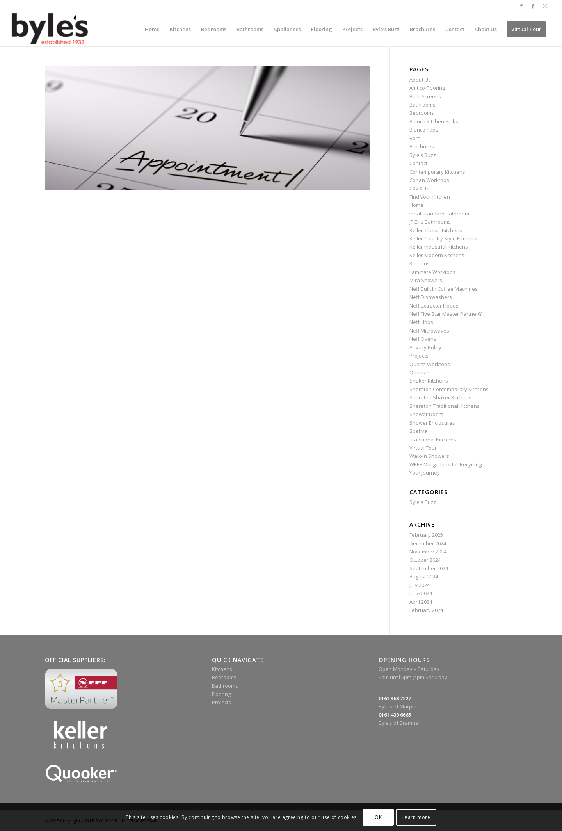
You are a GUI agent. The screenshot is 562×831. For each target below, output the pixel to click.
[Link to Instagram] (545, 6)
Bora (415, 138)
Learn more (416, 817)
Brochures (421, 146)
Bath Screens (425, 96)
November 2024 (427, 551)
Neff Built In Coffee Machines (443, 288)
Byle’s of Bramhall (400, 722)
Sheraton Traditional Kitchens (444, 405)
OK (378, 817)
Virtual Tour (423, 447)
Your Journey (424, 472)
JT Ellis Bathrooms (430, 221)
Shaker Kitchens (428, 380)
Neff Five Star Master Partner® (446, 313)
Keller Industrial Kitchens (438, 246)
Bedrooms (421, 112)
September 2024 (428, 568)
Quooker (419, 372)
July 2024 (419, 585)
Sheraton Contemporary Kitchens (449, 389)
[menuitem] (152, 29)
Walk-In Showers (429, 455)
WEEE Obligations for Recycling (445, 464)
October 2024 (425, 559)
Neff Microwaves (429, 330)
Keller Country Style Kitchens (443, 238)
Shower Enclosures (432, 422)
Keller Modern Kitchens (436, 255)
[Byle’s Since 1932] (49, 29)
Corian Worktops (429, 179)
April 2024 (420, 601)
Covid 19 (419, 188)
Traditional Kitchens (432, 439)
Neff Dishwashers (430, 297)
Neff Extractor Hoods (434, 305)
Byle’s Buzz (422, 154)
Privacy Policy (425, 347)
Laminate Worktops (432, 272)
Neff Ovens (422, 338)
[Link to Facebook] (521, 6)
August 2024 (423, 576)
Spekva (418, 430)
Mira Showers (425, 280)
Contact (418, 163)
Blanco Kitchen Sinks (433, 121)
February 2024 (426, 610)
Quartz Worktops (429, 364)
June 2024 (420, 593)
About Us (420, 79)
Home (416, 204)
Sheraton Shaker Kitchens (440, 397)
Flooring (221, 694)
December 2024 (427, 543)
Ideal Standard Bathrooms (440, 213)
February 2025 (426, 534)
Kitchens (419, 263)
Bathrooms (422, 104)
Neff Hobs (421, 322)
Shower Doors (426, 414)
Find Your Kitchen (429, 196)
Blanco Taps (423, 129)
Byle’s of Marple (397, 706)
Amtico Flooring (427, 87)
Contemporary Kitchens (437, 171)
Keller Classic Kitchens (435, 230)
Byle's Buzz (422, 501)
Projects (419, 355)
